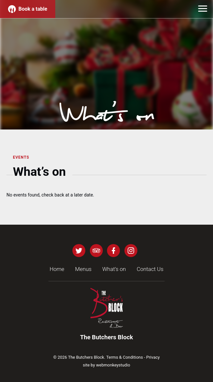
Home (56, 269)
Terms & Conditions (124, 357)
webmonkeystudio (113, 365)
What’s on (114, 269)
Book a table (27, 9)
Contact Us (150, 269)
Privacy (153, 357)
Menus (83, 269)
